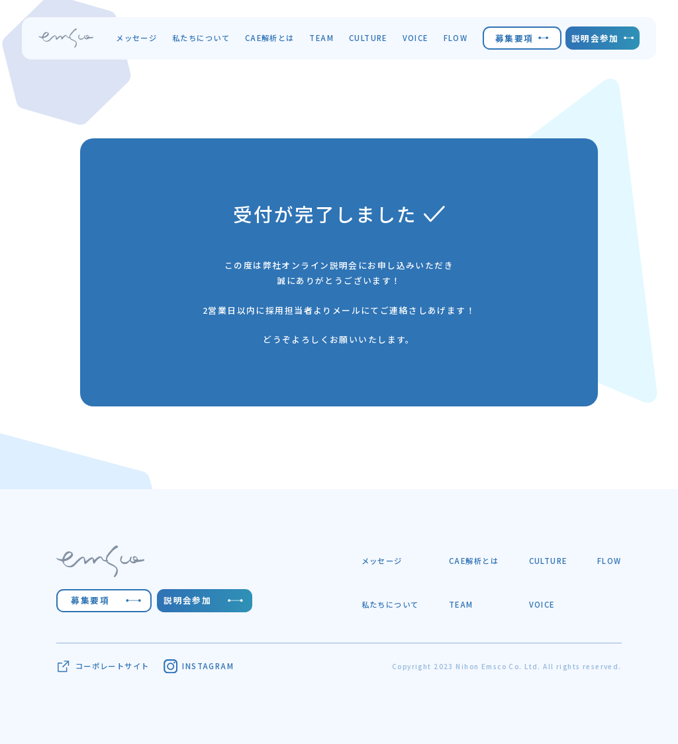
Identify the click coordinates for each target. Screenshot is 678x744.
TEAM (321, 37)
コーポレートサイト (102, 666)
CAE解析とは (270, 37)
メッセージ (136, 37)
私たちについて (201, 37)
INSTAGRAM (199, 666)
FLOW (456, 37)
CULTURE (368, 37)
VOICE (415, 37)
